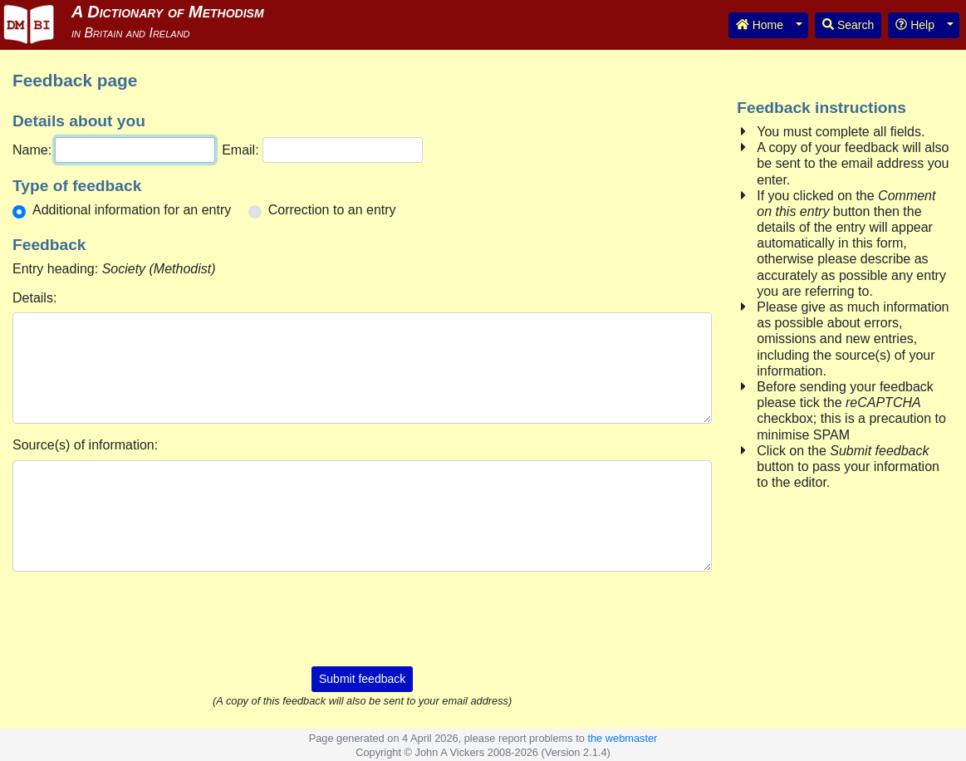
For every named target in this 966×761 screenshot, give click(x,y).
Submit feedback (362, 678)
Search (848, 25)
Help (914, 25)
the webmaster (622, 738)
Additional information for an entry (131, 210)
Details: (34, 298)
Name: (31, 150)
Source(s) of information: (85, 445)
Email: (240, 150)
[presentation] (362, 617)
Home (759, 25)
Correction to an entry (332, 210)
